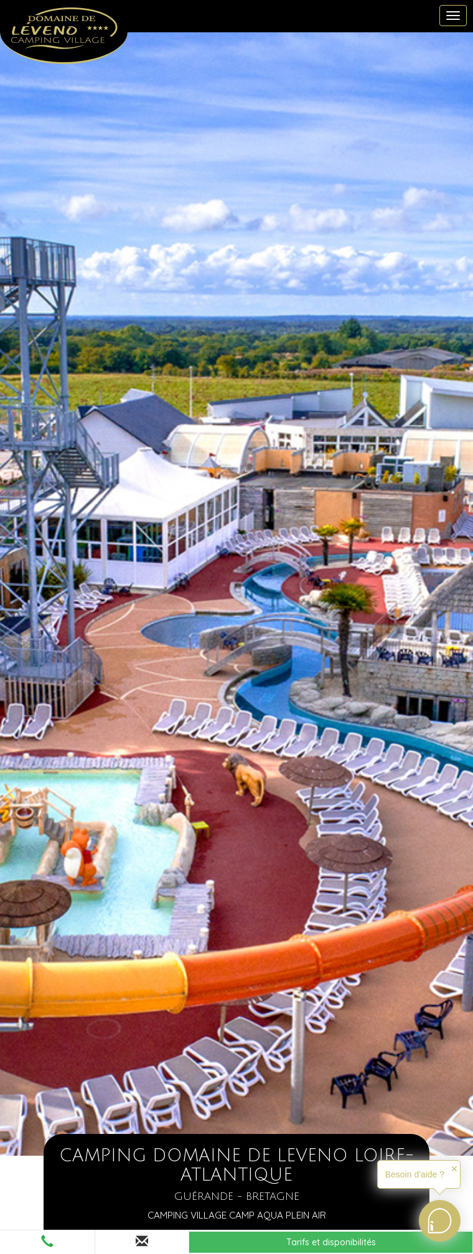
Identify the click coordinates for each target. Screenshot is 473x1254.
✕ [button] (454, 1169)
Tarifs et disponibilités (331, 1242)
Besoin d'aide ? (414, 1174)
